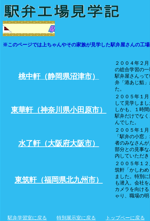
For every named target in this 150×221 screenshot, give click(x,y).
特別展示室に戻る (76, 217)
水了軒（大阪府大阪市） (58, 143)
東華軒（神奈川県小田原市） (59, 110)
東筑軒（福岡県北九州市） (59, 180)
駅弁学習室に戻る (27, 217)
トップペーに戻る (125, 217)
